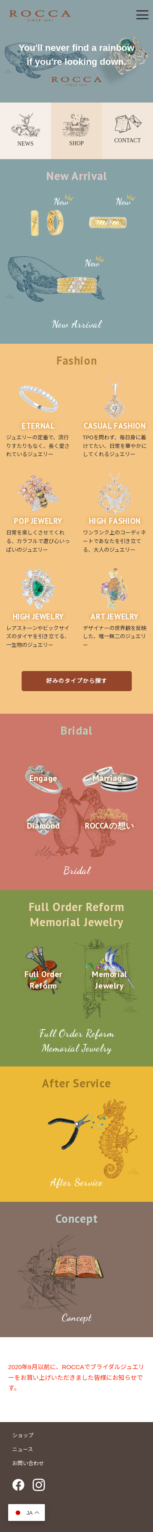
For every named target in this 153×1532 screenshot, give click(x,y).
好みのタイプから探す (76, 681)
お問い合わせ (28, 1463)
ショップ (22, 1435)
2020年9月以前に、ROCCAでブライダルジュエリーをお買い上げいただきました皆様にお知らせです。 (76, 1377)
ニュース (22, 1449)
